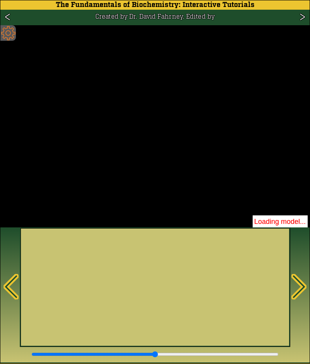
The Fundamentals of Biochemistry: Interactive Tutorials (155, 5)
